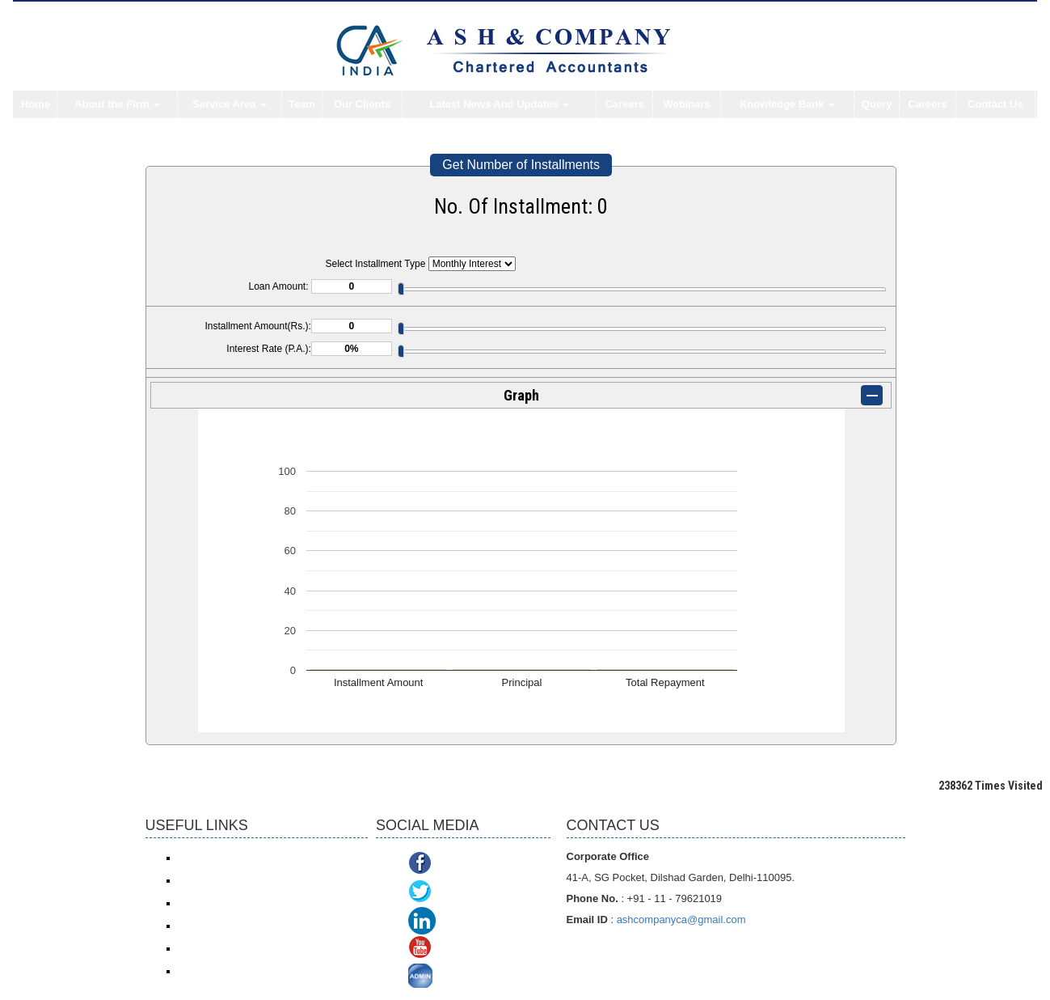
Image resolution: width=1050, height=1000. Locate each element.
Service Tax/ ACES (218, 903)
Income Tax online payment (237, 880)
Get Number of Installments (521, 165)
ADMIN (457, 978)
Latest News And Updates (499, 104)
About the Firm (117, 104)
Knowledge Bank (787, 104)
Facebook (464, 864)
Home (35, 104)
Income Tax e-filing (218, 857)
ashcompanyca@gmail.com (681, 919)
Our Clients (362, 104)
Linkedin (464, 921)
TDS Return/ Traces (221, 971)
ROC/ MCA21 (207, 925)
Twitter (455, 893)
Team (302, 104)
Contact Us (995, 104)
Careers (624, 104)
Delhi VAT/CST (210, 948)
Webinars (686, 104)
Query (877, 104)
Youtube (459, 949)
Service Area (229, 104)
